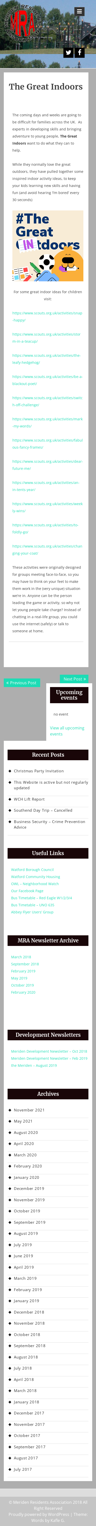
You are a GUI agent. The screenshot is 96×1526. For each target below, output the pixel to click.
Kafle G (57, 1520)
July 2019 (23, 1244)
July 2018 (23, 1368)
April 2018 (24, 1379)
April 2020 (24, 1143)
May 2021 (23, 1121)
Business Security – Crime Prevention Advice (49, 824)
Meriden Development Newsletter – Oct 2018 (49, 1051)
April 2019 (24, 1267)
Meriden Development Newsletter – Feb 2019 (49, 1058)
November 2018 (29, 1323)
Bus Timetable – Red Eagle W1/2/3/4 (41, 897)
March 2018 (21, 957)
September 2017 (30, 1446)
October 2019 (22, 985)
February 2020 (23, 992)
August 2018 (26, 1356)
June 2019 (23, 1255)
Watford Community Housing (35, 876)
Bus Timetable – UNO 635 (32, 905)
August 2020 (26, 1132)
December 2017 (29, 1412)
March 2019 (25, 1278)
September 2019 (30, 1222)
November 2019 (29, 1199)
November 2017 (29, 1424)
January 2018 (26, 1401)
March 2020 (25, 1154)
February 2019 (23, 971)
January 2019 (26, 1300)
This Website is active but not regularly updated (51, 785)
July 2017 (23, 1469)
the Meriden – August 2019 (34, 1065)
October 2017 (27, 1435)
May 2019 (19, 978)
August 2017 (26, 1457)
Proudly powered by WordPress (39, 1514)
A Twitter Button (68, 53)
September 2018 (25, 964)
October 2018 (27, 1334)
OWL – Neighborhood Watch (35, 883)
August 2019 (26, 1233)
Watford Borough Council (32, 869)
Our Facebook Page (27, 890)
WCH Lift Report (29, 799)
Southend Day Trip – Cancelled (43, 810)
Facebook (80, 53)
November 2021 (29, 1109)
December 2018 (29, 1312)
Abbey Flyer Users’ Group (32, 912)
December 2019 (29, 1188)
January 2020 (26, 1177)
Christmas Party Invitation (39, 770)
